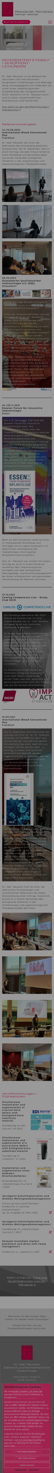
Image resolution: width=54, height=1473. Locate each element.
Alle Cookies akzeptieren (26, 1452)
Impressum (34, 1470)
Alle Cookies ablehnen (27, 1458)
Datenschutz (20, 1470)
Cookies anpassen (27, 1465)
